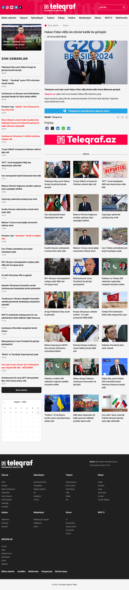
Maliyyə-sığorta (40, 489)
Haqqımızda (46, 571)
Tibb (67, 493)
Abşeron (5, 564)
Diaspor (5, 486)
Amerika (101, 486)
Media (68, 496)
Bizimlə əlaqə (61, 571)
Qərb (3, 550)
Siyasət (23, 17)
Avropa (101, 496)
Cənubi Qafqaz (103, 500)
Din (67, 500)
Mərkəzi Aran (7, 553)
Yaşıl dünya (70, 489)
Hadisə (71, 17)
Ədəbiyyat (38, 523)
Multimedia (121, 17)
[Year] (26, 402)
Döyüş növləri (71, 527)
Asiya (100, 489)
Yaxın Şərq (102, 493)
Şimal (4, 560)
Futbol (68, 534)
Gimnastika (70, 523)
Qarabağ (5, 503)
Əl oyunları (70, 530)
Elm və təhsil (70, 486)
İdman (98, 17)
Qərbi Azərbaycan (8, 489)
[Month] (17, 402)
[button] (16, 48)
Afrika (100, 482)
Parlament (6, 493)
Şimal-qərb (6, 557)
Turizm (36, 500)
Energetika (38, 486)
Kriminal (5, 523)
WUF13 (108, 17)
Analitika (5, 507)
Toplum (50, 17)
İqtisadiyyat (37, 17)
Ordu (3, 482)
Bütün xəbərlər (9, 17)
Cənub (4, 546)
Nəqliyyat (37, 496)
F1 (67, 519)
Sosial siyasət (71, 482)
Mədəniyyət (85, 17)
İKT (35, 493)
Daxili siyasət (7, 500)
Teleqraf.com (50, 94)
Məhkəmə (5, 519)
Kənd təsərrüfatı (40, 482)
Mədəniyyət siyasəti (41, 519)
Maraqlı (4, 527)
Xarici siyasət (7, 496)
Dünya (61, 17)
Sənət (36, 527)
